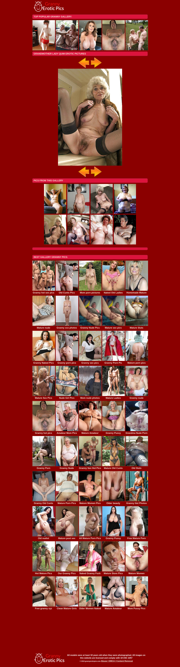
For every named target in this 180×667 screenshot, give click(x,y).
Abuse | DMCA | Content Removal (117, 661)
